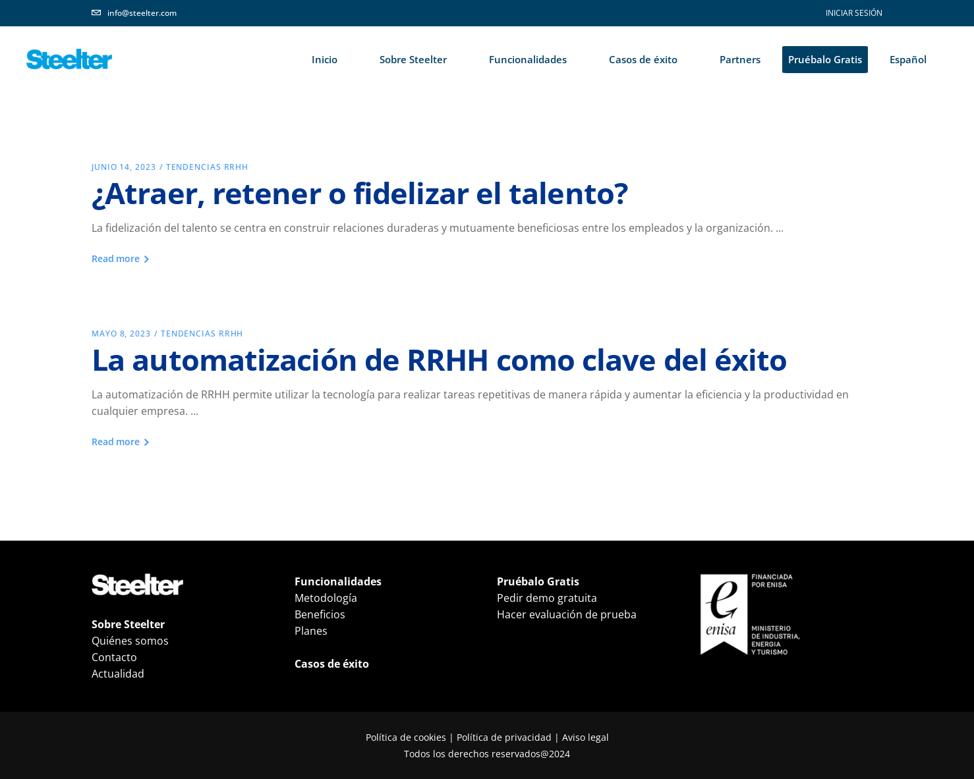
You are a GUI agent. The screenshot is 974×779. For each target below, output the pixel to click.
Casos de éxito (332, 664)
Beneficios (320, 614)
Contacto (114, 657)
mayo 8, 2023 (121, 333)
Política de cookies (406, 737)
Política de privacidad (504, 737)
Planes (311, 631)
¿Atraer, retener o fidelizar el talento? (359, 193)
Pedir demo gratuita (547, 598)
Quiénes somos (130, 640)
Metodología (326, 598)
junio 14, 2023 (124, 167)
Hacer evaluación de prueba (567, 614)
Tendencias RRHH (207, 167)
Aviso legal (585, 737)
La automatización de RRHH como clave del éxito (440, 359)
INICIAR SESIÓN (854, 12)
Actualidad (118, 673)
